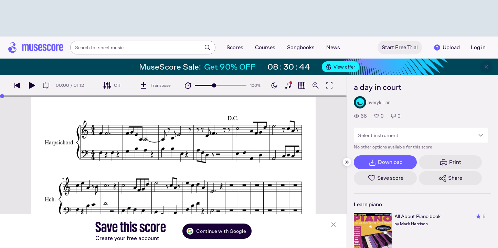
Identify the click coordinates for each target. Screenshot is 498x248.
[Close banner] (486, 67)
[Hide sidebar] (347, 162)
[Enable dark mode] (274, 85)
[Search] (207, 47)
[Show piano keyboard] (288, 85)
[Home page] (35, 47)
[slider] (214, 85)
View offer (340, 67)
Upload (446, 47)
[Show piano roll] (302, 85)
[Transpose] (155, 85)
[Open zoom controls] (315, 85)
